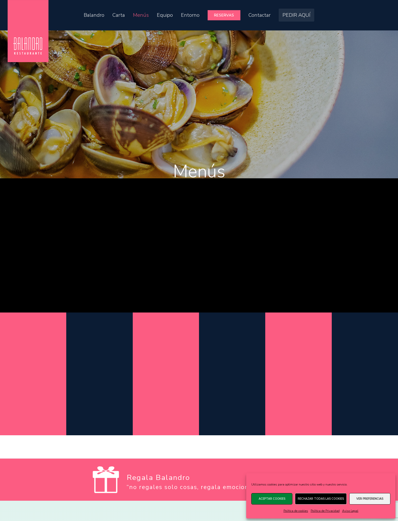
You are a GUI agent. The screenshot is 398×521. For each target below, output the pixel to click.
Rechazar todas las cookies (321, 499)
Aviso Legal (350, 511)
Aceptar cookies (272, 499)
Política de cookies (296, 511)
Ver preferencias (369, 499)
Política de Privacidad (325, 511)
